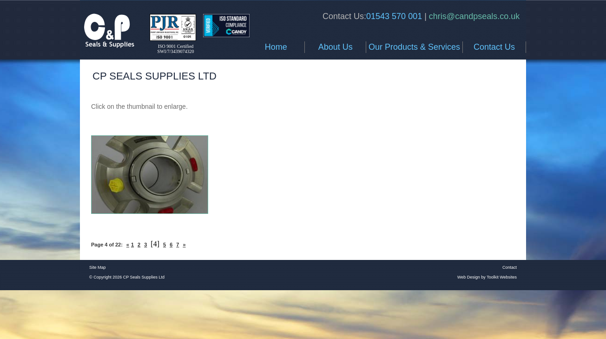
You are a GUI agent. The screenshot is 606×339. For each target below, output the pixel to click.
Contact (509, 267)
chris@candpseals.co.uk (473, 16)
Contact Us (494, 47)
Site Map (97, 267)
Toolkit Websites (502, 277)
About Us (335, 47)
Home (276, 47)
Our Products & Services (414, 47)
